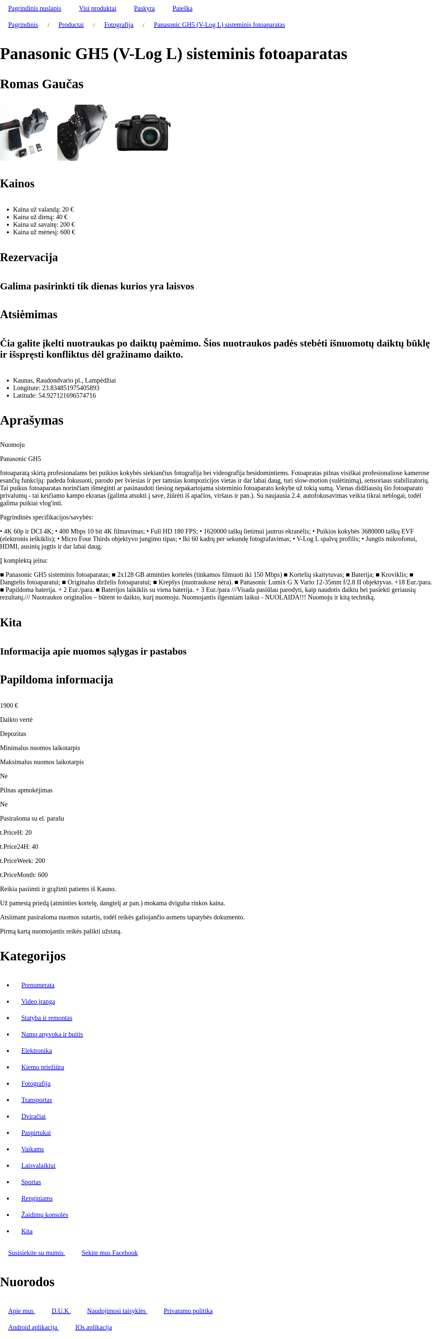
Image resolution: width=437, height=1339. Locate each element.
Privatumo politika (188, 1310)
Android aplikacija (33, 1327)
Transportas (36, 1099)
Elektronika (36, 1050)
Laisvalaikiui (38, 1165)
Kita (26, 1231)
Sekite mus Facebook (110, 1252)
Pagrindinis (23, 24)
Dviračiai (33, 1116)
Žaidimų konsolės (44, 1214)
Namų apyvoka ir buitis (52, 1034)
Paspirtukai (36, 1132)
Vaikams (32, 1149)
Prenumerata (37, 985)
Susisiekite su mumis (36, 1252)
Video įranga (38, 1001)
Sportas (31, 1181)
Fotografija (119, 24)
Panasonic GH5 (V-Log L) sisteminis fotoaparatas (219, 24)
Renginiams (37, 1198)
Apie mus (21, 1310)
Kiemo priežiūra (42, 1067)
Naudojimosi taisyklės (117, 1310)
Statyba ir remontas (47, 1017)
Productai (71, 24)
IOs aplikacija (93, 1327)
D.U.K (61, 1310)
